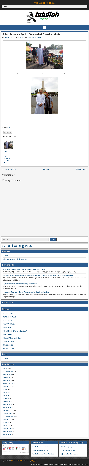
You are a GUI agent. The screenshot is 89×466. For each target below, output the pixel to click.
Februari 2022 (7, 380)
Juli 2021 (5, 389)
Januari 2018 (7, 434)
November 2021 (8, 383)
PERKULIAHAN (7, 334)
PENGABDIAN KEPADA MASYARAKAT (15, 331)
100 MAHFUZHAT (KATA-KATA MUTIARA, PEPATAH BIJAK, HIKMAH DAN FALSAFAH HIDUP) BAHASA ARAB (38, 275)
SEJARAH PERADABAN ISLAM (12, 338)
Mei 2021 (6, 395)
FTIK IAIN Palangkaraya (68, 450)
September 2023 (8, 371)
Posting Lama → (81, 169)
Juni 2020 (6, 425)
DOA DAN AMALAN (9, 317)
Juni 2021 (6, 392)
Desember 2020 (8, 410)
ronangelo (40, 464)
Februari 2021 (7, 404)
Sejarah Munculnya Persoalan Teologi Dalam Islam (20, 283)
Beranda (46, 169)
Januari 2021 (7, 407)
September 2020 (9, 416)
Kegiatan (21, 37)
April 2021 (6, 398)
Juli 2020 (6, 422)
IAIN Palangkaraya (67, 447)
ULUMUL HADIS (8, 345)
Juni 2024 (6, 368)
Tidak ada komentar (34, 37)
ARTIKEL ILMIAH (8, 313)
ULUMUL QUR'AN (8, 349)
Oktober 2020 (8, 413)
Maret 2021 (6, 401)
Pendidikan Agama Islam (40, 450)
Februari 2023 (7, 374)
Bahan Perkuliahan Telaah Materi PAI (15, 259)
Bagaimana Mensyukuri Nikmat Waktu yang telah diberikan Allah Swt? (26, 292)
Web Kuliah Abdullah (44, 3)
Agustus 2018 (7, 428)
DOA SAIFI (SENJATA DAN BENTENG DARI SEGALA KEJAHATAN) (24, 269)
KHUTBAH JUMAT (8, 320)
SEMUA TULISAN (8, 342)
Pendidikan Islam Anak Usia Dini (43, 454)
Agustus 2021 (7, 386)
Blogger (33, 461)
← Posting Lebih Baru (9, 169)
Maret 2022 (7, 377)
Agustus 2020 (7, 419)
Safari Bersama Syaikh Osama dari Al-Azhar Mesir (31, 34)
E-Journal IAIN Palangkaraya (70, 454)
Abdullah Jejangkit (56, 464)
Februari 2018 (7, 431)
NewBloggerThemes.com (81, 464)
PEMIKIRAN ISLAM (9, 324)
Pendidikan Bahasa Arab (40, 447)
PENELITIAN (7, 327)
